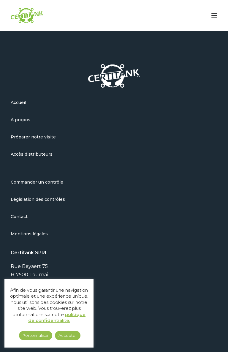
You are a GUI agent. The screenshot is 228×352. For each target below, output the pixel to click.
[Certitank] (27, 15)
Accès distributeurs (32, 154)
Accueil (18, 102)
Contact (19, 216)
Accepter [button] (67, 335)
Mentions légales (29, 233)
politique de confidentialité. (57, 317)
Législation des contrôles (38, 199)
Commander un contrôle (37, 182)
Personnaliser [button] (36, 335)
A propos (20, 119)
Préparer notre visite (33, 137)
